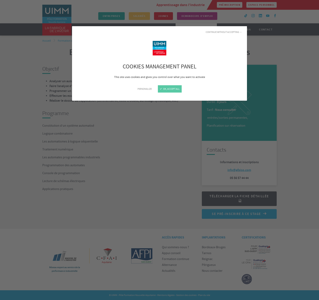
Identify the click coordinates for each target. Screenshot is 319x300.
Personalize (145, 89)
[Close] (159, 150)
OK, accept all (170, 89)
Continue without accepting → (224, 32)
